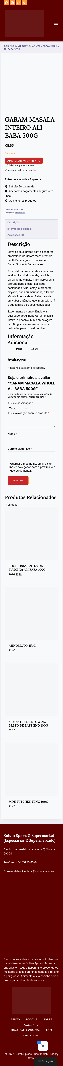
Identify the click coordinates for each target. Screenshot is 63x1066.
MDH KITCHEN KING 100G (28, 801)
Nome (12, 433)
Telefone (9, 862)
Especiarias (20, 213)
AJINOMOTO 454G (22, 645)
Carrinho (31, 1024)
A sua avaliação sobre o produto (28, 413)
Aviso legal (31, 1035)
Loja (49, 1030)
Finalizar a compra (25, 1030)
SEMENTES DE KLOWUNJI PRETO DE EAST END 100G (28, 723)
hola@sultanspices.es (40, 871)
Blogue (31, 1019)
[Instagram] (12, 2)
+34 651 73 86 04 (27, 862)
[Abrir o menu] (57, 23)
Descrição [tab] (13, 222)
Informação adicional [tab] (19, 228)
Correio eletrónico (20, 448)
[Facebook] (6, 2)
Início (15, 1019)
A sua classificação (20, 403)
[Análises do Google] (24, 2)
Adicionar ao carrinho (23, 160)
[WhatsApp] (18, 2)
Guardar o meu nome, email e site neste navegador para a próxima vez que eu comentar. (32, 467)
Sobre (47, 1019)
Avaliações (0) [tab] (15, 235)
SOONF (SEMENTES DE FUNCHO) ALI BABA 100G (27, 567)
